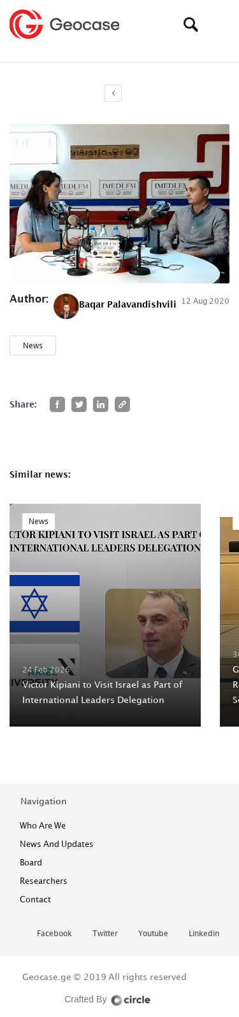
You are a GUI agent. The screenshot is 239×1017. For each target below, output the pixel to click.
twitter (105, 933)
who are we (43, 825)
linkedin (204, 933)
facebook (54, 933)
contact (35, 899)
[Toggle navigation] (219, 24)
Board (31, 862)
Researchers (44, 880)
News (33, 345)
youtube (153, 933)
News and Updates (57, 844)
